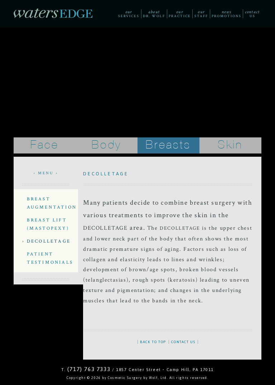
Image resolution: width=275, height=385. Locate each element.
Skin (230, 145)
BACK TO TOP (153, 342)
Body (107, 145)
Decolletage (49, 241)
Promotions (226, 13)
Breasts (168, 145)
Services (128, 13)
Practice (179, 13)
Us (252, 13)
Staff (201, 13)
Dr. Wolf (154, 13)
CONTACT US (183, 342)
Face (44, 145)
